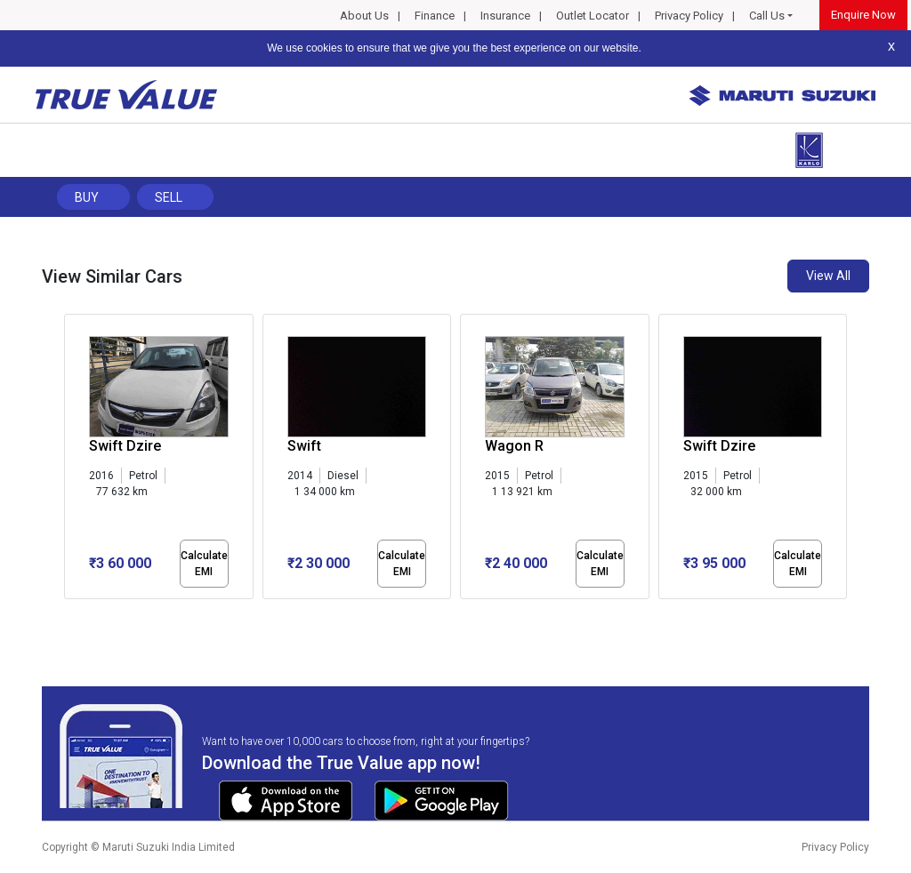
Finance (435, 15)
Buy (87, 197)
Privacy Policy (689, 15)
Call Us (767, 15)
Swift (304, 445)
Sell (168, 197)
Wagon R (514, 445)
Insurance (505, 15)
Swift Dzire (125, 445)
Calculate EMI (204, 563)
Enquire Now (863, 14)
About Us (364, 15)
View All (828, 275)
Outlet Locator (592, 15)
